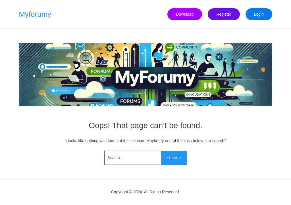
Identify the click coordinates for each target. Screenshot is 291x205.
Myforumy (35, 14)
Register (223, 14)
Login (259, 14)
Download (185, 14)
